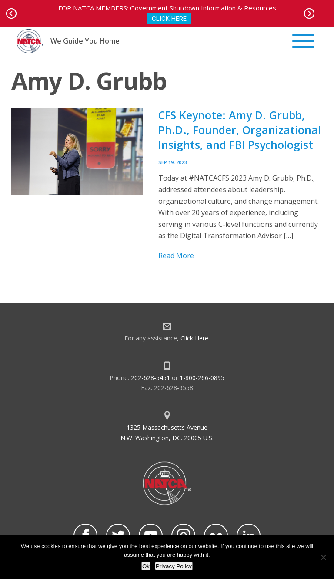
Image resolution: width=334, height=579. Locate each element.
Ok (146, 566)
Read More (176, 255)
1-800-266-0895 (202, 378)
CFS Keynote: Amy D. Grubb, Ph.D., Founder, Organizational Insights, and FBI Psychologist (239, 130)
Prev (11, 13)
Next (309, 13)
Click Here (194, 338)
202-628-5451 (150, 378)
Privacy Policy (174, 566)
